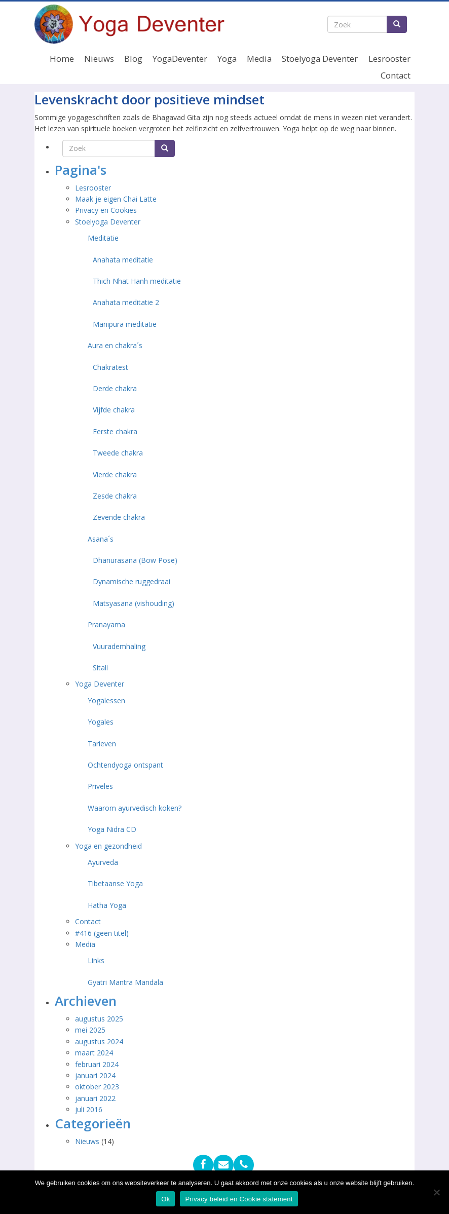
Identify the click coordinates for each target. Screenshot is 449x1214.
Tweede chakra (118, 453)
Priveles (100, 786)
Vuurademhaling (119, 646)
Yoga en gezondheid (108, 846)
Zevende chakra (119, 517)
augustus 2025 (99, 1018)
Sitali (100, 667)
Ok (165, 1199)
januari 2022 (95, 1098)
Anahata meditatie (123, 259)
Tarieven (102, 743)
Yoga (227, 58)
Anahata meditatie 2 (126, 302)
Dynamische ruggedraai (131, 581)
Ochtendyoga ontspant (125, 765)
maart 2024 (94, 1052)
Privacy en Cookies (106, 210)
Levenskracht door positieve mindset (149, 99)
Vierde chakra (115, 474)
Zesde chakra (115, 496)
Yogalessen (106, 700)
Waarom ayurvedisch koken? (134, 808)
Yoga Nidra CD (112, 829)
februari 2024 (97, 1064)
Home (62, 58)
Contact (395, 75)
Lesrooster (389, 58)
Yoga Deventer (99, 684)
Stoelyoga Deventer (320, 58)
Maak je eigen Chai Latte (117, 199)
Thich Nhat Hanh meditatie (137, 281)
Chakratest (110, 367)
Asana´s (101, 539)
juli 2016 (88, 1109)
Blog (133, 58)
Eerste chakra (115, 431)
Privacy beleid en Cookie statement (238, 1199)
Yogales (101, 722)
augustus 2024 (99, 1041)
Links (96, 960)
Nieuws (99, 58)
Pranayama (106, 624)
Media (259, 58)
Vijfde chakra (114, 409)
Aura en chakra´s (115, 345)
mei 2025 (90, 1030)
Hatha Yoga (107, 905)
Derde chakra (115, 388)
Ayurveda (103, 862)
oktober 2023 (97, 1086)
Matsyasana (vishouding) (133, 603)
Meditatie (103, 238)
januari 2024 (95, 1075)
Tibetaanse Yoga (115, 883)
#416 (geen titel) (102, 933)
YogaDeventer (180, 58)
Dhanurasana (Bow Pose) (135, 560)
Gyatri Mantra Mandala (125, 982)
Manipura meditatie (125, 324)
